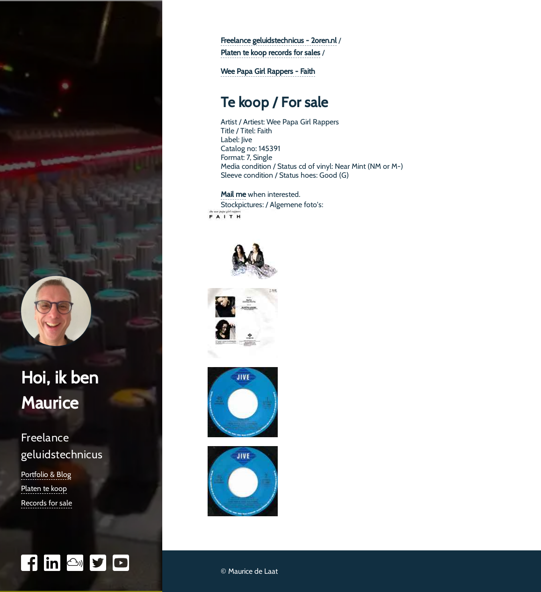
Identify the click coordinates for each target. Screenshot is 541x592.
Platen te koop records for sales (270, 52)
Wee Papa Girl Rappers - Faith (268, 71)
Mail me (233, 194)
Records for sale (46, 502)
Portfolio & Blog (46, 474)
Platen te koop (44, 488)
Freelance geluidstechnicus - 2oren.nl (279, 40)
